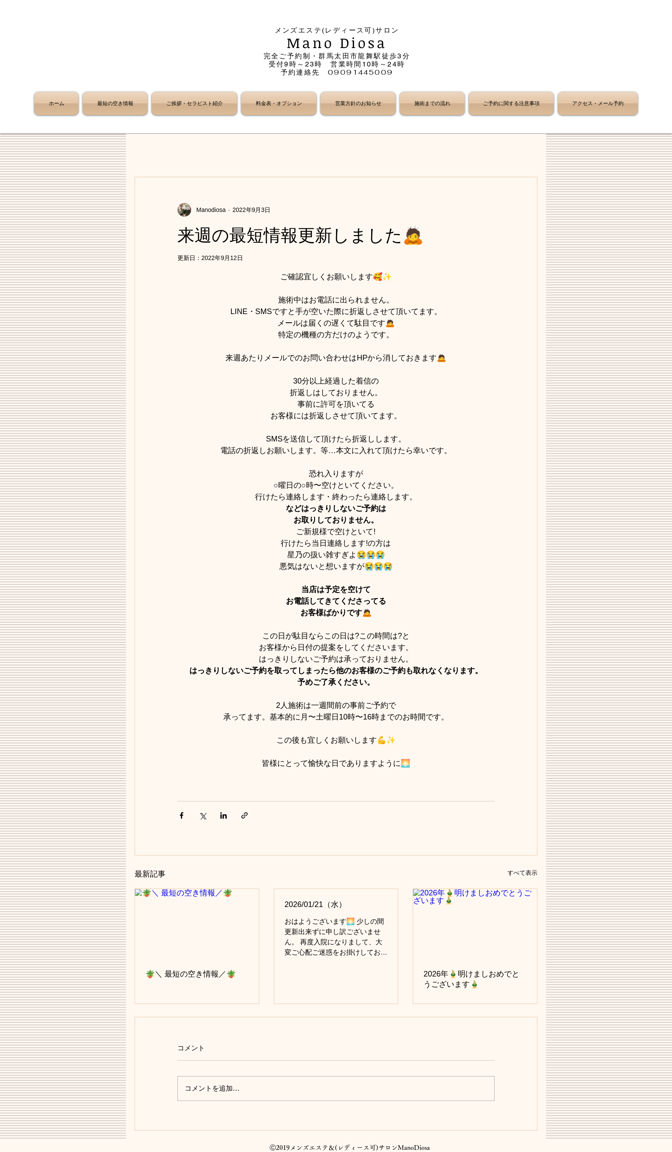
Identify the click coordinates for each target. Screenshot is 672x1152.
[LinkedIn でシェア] (223, 815)
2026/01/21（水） (315, 904)
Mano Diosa (337, 42)
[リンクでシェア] (244, 815)
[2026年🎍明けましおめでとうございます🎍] (475, 923)
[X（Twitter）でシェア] (202, 815)
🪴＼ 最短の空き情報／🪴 (190, 974)
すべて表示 (522, 872)
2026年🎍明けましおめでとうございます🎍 (471, 979)
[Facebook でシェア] (181, 815)
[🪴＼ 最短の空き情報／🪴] (197, 923)
